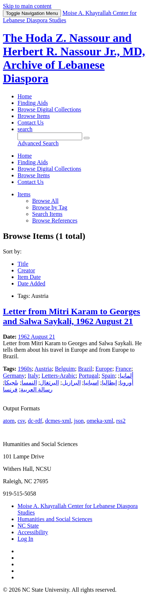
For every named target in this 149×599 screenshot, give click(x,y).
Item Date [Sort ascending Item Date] (29, 277)
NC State (28, 526)
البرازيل (71, 382)
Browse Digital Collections (49, 109)
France (123, 369)
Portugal (89, 376)
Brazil (85, 369)
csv (21, 421)
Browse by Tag (49, 207)
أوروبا (126, 382)
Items (24, 194)
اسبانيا (91, 382)
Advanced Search (38, 143)
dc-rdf (35, 421)
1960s (25, 369)
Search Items (47, 214)
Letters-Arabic (59, 376)
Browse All (45, 201)
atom (9, 421)
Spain (108, 376)
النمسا (29, 382)
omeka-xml (100, 421)
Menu (32, 13)
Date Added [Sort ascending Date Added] (31, 283)
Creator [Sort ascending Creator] (26, 270)
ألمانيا (126, 376)
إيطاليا (109, 382)
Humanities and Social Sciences (55, 519)
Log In (25, 539)
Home (25, 96)
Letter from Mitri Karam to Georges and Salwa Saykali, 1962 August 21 (71, 316)
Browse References (54, 220)
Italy (33, 376)
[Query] (50, 136)
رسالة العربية (36, 389)
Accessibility (33, 532)
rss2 (121, 421)
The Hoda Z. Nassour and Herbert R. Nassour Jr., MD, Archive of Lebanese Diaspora (74, 58)
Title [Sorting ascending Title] (23, 264)
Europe (103, 369)
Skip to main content (27, 6)
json (79, 421)
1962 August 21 (36, 337)
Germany (14, 376)
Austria (43, 369)
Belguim (65, 369)
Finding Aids (33, 103)
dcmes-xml (58, 421)
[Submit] (86, 138)
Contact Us (31, 122)
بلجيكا (11, 382)
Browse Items (34, 116)
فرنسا (10, 389)
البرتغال (49, 382)
